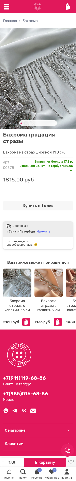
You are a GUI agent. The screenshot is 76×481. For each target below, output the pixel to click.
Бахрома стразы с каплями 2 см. (49, 305)
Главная (10, 21)
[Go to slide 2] (24, 123)
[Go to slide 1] (21, 123)
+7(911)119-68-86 (24, 378)
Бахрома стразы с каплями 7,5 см (17, 305)
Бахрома (30, 21)
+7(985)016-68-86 (25, 394)
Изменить (43, 231)
